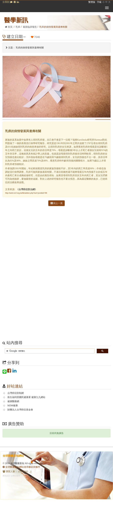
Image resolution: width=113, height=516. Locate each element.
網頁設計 (7, 476)
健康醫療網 (13, 401)
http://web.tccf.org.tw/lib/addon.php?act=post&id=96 (26, 193)
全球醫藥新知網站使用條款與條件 (21, 467)
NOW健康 (12, 405)
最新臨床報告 (30, 27)
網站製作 (16, 476)
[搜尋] (49, 351)
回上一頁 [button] (56, 203)
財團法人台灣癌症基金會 (20, 409)
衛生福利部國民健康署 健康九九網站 (26, 397)
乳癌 (18, 27)
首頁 (8, 27)
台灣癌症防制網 (15, 393)
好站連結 (15, 386)
